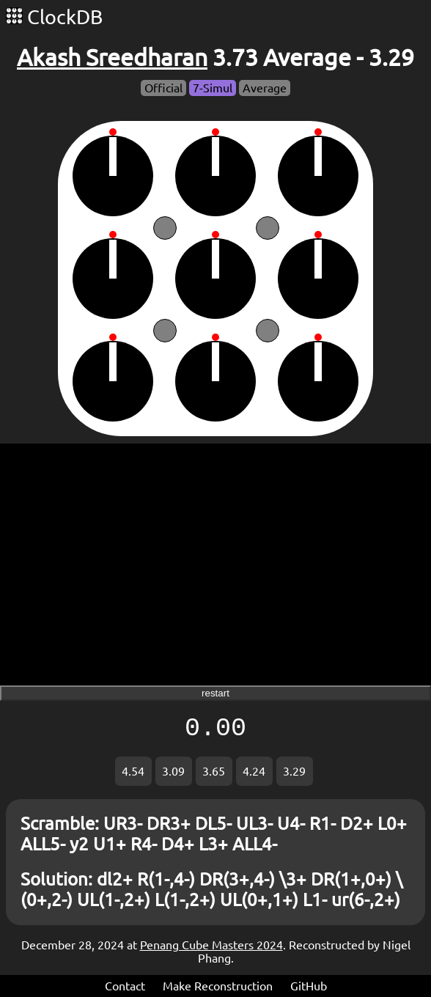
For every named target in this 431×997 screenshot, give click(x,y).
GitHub (308, 986)
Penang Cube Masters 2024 (211, 945)
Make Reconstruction (218, 986)
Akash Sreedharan (112, 57)
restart (215, 693)
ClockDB (54, 17)
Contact (125, 986)
